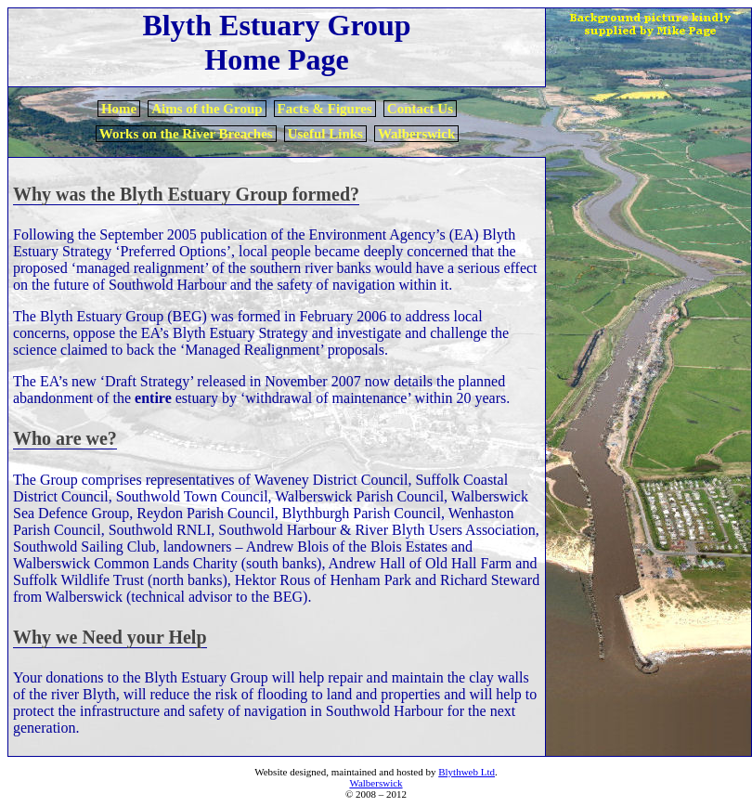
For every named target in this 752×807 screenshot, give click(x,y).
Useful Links (325, 133)
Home (118, 108)
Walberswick (416, 133)
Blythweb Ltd (466, 771)
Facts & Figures (325, 108)
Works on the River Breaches (186, 133)
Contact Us (420, 108)
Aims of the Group (206, 108)
